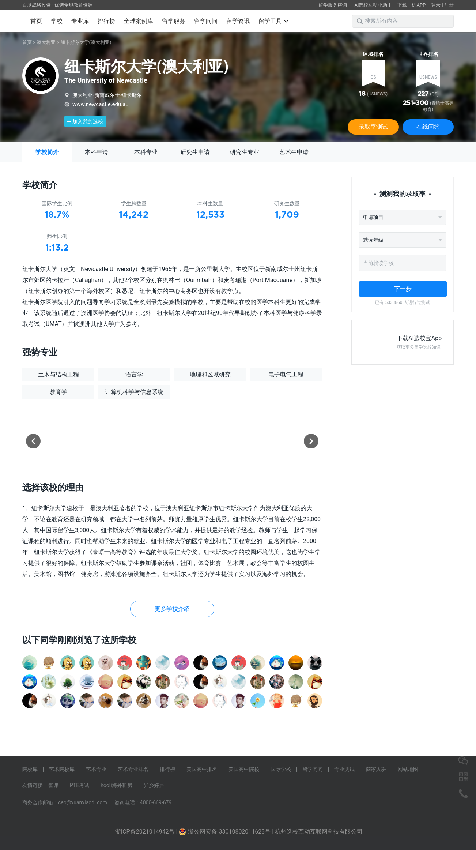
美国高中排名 (201, 769)
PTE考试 (79, 785)
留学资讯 (238, 21)
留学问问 (206, 21)
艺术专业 (96, 769)
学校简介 (47, 151)
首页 (36, 21)
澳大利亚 (46, 42)
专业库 (80, 21)
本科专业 (146, 151)
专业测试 (344, 769)
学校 (57, 21)
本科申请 (96, 151)
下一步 (403, 288)
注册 (449, 5)
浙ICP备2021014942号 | (147, 831)
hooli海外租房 (116, 785)
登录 (436, 5)
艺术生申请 (294, 151)
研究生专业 (244, 151)
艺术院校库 (62, 769)
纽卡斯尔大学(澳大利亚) (86, 42)
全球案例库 (138, 21)
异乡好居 (154, 785)
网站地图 (408, 769)
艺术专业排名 (133, 769)
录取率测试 (373, 126)
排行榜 (106, 21)
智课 (53, 785)
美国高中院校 (243, 769)
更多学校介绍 (172, 608)
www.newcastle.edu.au (100, 104)
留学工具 (273, 21)
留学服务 (173, 21)
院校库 (30, 769)
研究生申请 (195, 151)
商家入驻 (376, 769)
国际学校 (281, 769)
